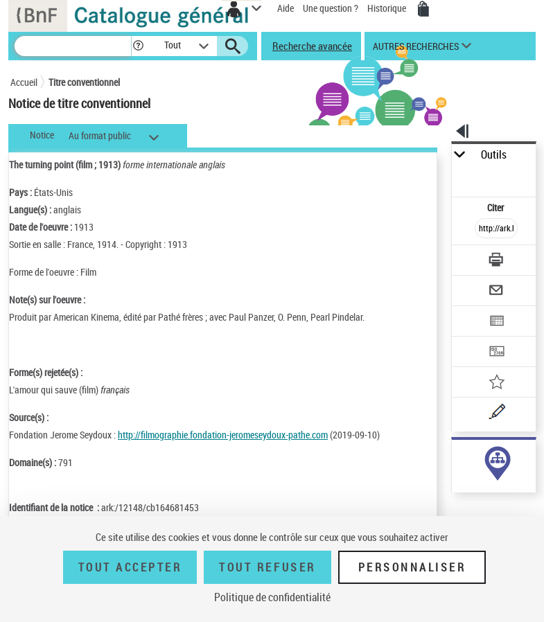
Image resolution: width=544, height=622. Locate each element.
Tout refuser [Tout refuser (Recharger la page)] (267, 567)
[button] (138, 46)
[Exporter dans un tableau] (496, 322)
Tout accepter (130, 567)
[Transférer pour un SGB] (496, 353)
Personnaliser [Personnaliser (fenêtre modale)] (412, 567)
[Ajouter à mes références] (496, 383)
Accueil (23, 82)
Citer (496, 207)
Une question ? (330, 8)
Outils (494, 155)
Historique (387, 8)
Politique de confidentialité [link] (272, 597)
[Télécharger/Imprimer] (496, 261)
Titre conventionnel (84, 82)
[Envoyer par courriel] (496, 292)
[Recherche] (73, 46)
